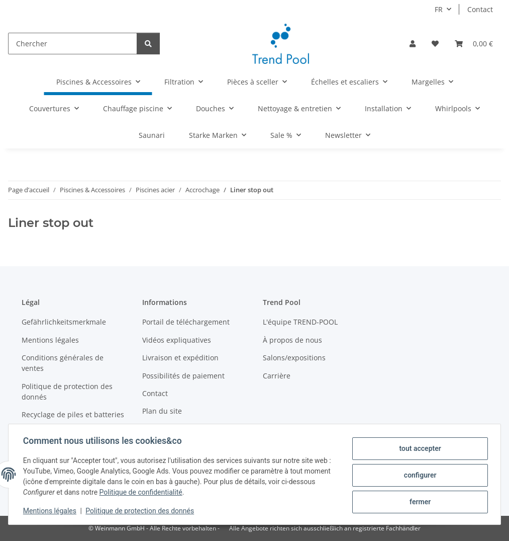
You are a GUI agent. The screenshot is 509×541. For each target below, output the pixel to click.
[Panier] (474, 43)
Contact (480, 9)
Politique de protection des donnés (141, 511)
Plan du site (162, 411)
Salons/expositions (294, 357)
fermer (418, 501)
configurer (418, 475)
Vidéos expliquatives (176, 340)
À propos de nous (292, 340)
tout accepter (418, 449)
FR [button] (439, 9)
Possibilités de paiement (183, 375)
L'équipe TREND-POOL (300, 322)
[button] (412, 43)
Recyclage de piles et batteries (73, 414)
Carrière (276, 375)
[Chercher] (72, 43)
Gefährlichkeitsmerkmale (64, 322)
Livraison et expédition (180, 357)
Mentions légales (51, 511)
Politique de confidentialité (142, 492)
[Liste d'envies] (435, 43)
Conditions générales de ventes (63, 363)
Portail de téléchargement (186, 322)
